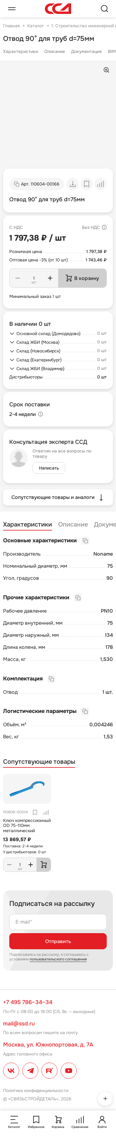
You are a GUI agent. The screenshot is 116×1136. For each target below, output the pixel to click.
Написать (49, 468)
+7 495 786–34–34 (27, 1002)
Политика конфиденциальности (35, 1090)
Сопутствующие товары (39, 762)
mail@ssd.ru (19, 1023)
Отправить (58, 941)
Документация (86, 51)
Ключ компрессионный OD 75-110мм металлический (27, 826)
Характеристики (20, 51)
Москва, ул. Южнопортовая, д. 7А (48, 1044)
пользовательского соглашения (58, 959)
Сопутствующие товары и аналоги (58, 497)
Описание (54, 51)
